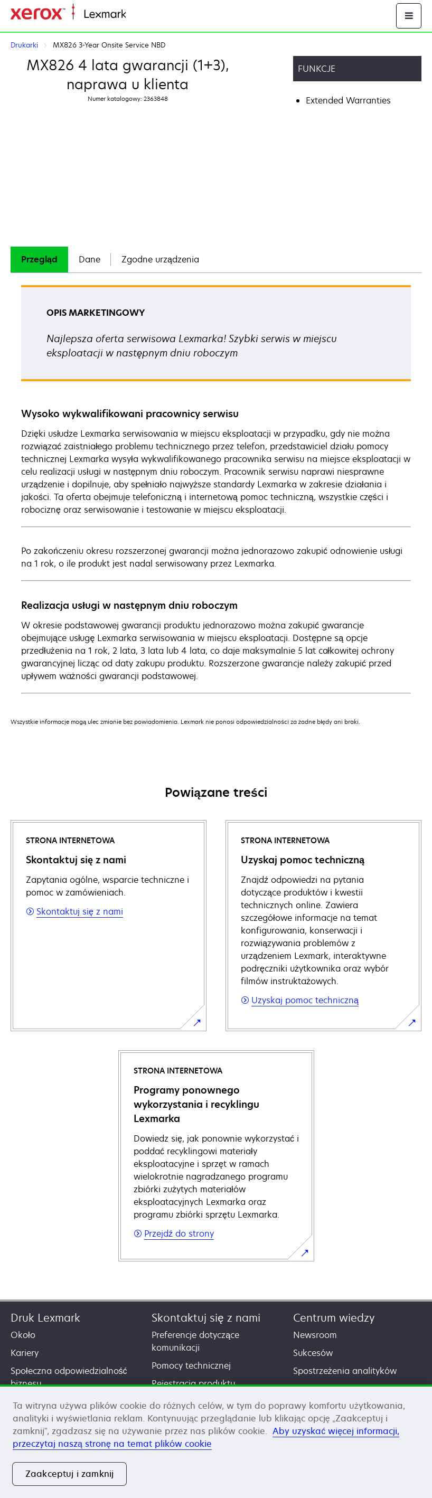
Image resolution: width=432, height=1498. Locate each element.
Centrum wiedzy (334, 1318)
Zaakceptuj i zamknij (69, 1474)
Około (23, 1335)
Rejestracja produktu (193, 1383)
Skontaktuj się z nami (206, 1318)
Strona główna (151, 15)
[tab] (39, 259)
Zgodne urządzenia (160, 259)
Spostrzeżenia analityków (345, 1371)
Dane (89, 259)
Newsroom (315, 1335)
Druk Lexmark (45, 1318)
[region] (216, 1441)
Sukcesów (313, 1353)
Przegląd (39, 259)
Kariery (25, 1353)
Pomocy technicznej (191, 1365)
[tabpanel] (216, 488)
